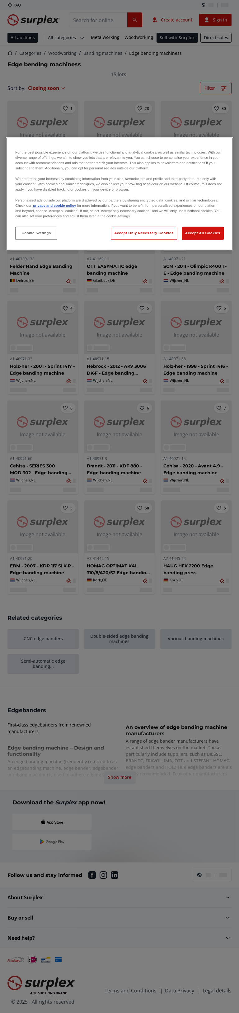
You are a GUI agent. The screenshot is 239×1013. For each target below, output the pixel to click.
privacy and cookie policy (54, 205)
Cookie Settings (36, 233)
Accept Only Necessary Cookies (143, 233)
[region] (119, 193)
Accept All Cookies (202, 233)
